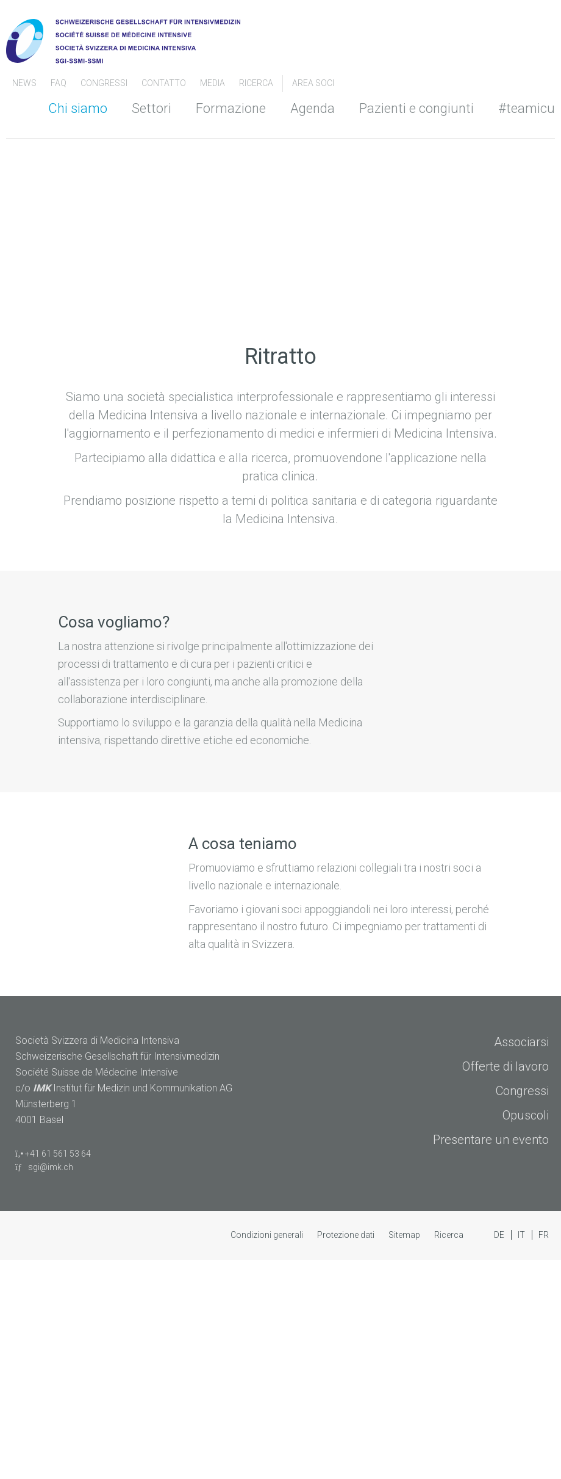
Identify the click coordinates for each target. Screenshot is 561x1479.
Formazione (231, 108)
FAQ (59, 83)
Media (213, 83)
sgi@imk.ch (44, 1167)
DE (500, 1235)
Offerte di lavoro (505, 1066)
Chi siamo (77, 108)
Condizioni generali (267, 1235)
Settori (151, 108)
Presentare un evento (491, 1139)
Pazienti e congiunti (416, 108)
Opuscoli (525, 1115)
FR (543, 1235)
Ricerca (256, 83)
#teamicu (526, 108)
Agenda (312, 108)
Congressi (522, 1090)
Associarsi (521, 1042)
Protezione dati (346, 1235)
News (25, 83)
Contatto (164, 83)
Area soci (313, 83)
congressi (104, 83)
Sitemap (405, 1235)
